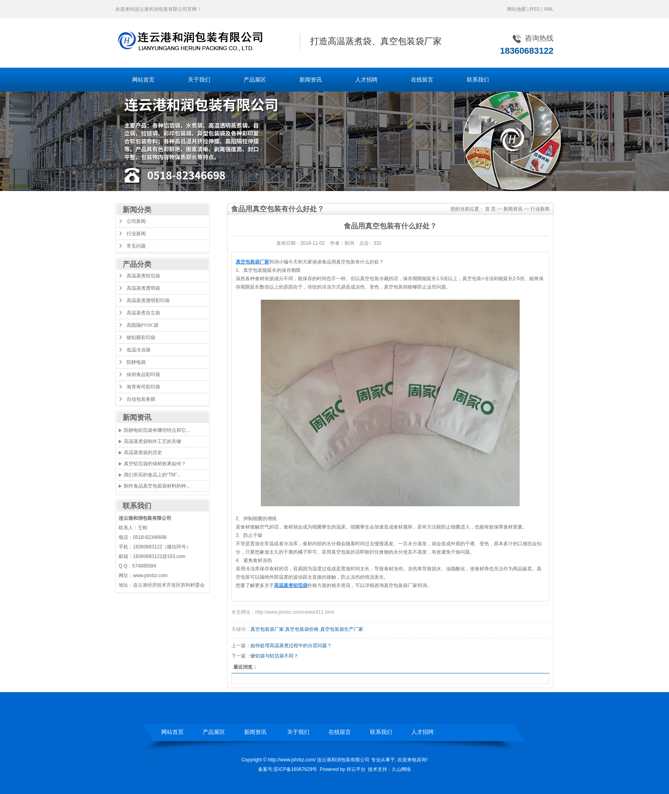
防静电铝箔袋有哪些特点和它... (157, 430)
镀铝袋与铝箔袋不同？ (274, 656)
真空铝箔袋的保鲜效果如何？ (155, 463)
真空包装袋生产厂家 (341, 629)
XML (549, 9)
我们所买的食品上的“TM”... (152, 475)
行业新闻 (136, 233)
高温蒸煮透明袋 (143, 288)
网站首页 (143, 79)
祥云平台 (356, 769)
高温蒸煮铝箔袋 (143, 276)
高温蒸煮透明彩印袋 (148, 300)
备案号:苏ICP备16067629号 (287, 769)
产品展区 (255, 79)
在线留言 (422, 79)
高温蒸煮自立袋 (143, 313)
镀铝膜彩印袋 (141, 337)
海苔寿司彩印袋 (143, 387)
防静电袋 (136, 362)
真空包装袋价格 (302, 629)
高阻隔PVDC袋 (142, 325)
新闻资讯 (310, 79)
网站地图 (516, 9)
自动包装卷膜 (141, 399)
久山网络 (401, 769)
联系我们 (478, 79)
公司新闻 (136, 221)
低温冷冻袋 (139, 350)
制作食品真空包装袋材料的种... (157, 486)
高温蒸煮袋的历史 (143, 452)
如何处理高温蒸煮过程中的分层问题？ (291, 645)
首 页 (490, 209)
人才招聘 (366, 79)
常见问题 (136, 246)
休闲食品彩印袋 (143, 374)
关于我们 (199, 79)
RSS (535, 9)
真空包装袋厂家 (267, 629)
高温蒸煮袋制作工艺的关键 (152, 441)
